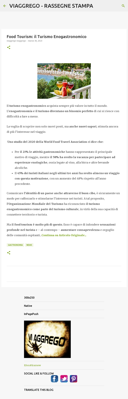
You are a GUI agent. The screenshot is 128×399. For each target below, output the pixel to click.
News (29, 245)
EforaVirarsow (32, 365)
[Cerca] (123, 6)
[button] (9, 47)
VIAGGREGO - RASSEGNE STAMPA (51, 6)
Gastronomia (15, 245)
